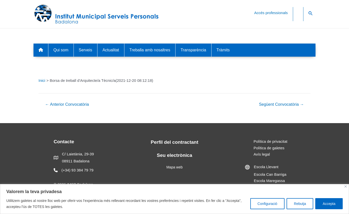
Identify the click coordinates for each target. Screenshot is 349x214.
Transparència (193, 50)
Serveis (85, 50)
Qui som (60, 50)
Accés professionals (271, 13)
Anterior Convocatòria (67, 104)
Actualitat (110, 50)
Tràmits (223, 50)
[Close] (345, 186)
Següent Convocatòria (281, 104)
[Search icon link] (310, 13)
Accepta (329, 204)
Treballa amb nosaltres (149, 50)
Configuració (267, 204)
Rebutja (300, 204)
